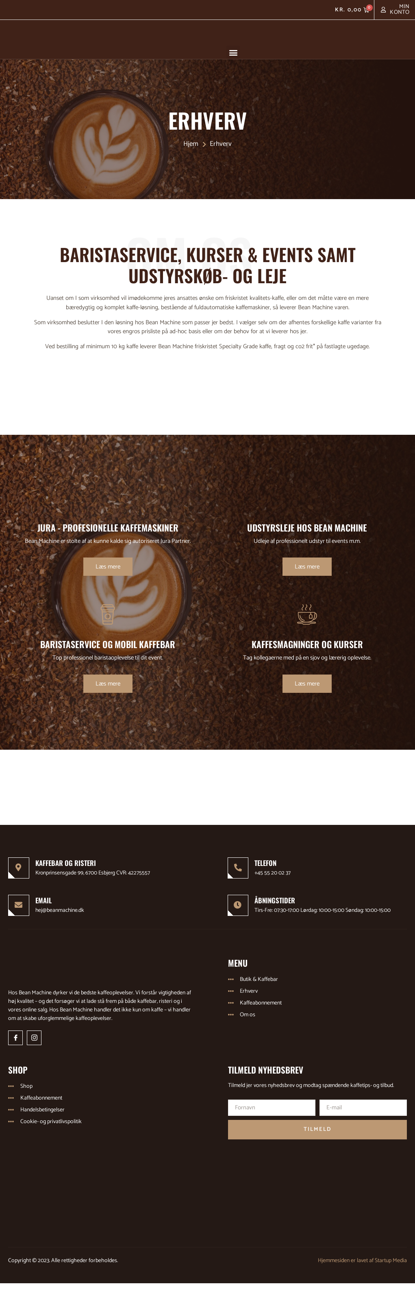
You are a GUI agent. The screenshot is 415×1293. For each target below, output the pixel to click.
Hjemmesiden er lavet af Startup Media (362, 1270)
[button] (233, 52)
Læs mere (108, 576)
